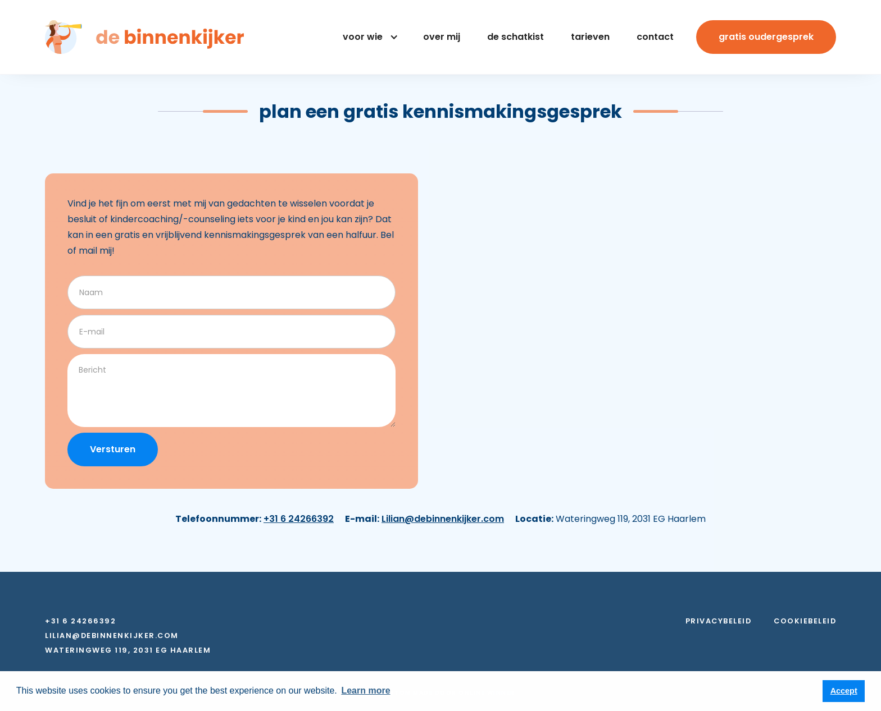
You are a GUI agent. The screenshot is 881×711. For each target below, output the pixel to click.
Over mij (441, 36)
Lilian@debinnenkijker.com (443, 518)
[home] (144, 37)
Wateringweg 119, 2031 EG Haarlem (128, 650)
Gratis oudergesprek (766, 36)
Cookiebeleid (805, 621)
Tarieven (590, 36)
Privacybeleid (718, 621)
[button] (368, 37)
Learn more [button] (365, 690)
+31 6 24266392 (299, 518)
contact (655, 36)
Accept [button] (843, 690)
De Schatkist (515, 36)
